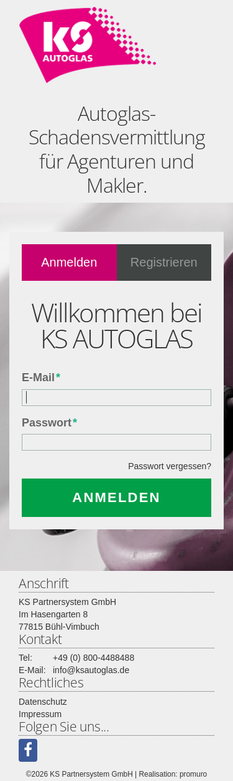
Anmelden (69, 262)
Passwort (49, 423)
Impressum (40, 714)
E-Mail (41, 377)
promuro (193, 774)
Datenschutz (43, 702)
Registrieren (164, 262)
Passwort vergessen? (169, 466)
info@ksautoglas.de (91, 670)
